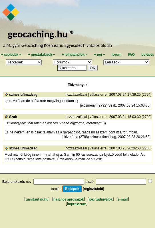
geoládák (11, 54)
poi (99, 54)
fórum (117, 54)
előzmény (88, 105)
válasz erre (98, 95)
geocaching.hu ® (41, 34)
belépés (147, 54)
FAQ (131, 54)
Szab (13, 117)
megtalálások (41, 54)
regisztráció (93, 189)
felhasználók (74, 54)
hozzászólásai (76, 95)
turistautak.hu (36, 199)
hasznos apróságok (68, 199)
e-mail (123, 199)
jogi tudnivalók (101, 199)
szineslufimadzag (23, 95)
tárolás (56, 189)
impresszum (76, 203)
